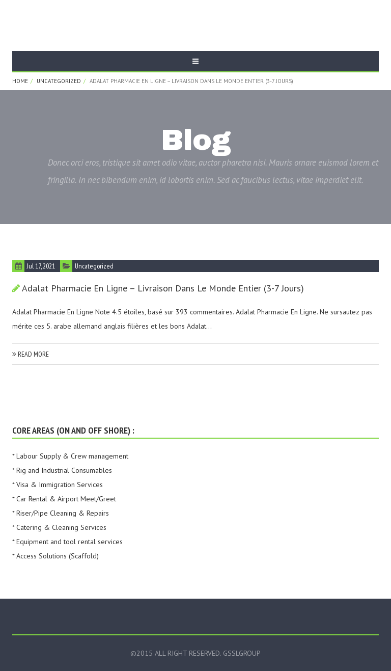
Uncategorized (59, 81)
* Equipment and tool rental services (67, 541)
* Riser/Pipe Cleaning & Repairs (60, 513)
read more (30, 354)
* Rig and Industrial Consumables (62, 470)
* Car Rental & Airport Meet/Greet (64, 498)
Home (20, 81)
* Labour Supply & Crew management (70, 456)
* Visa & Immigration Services (57, 484)
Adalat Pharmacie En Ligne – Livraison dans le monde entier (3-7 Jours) (163, 288)
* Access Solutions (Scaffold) (55, 555)
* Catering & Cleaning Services (59, 527)
